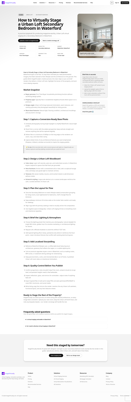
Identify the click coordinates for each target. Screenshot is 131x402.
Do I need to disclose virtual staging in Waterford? (41, 326)
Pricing (61, 2)
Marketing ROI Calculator (87, 376)
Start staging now (56, 355)
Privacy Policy (109, 381)
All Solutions (57, 384)
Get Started (125, 2)
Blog (107, 376)
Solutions (42, 2)
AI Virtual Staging (59, 379)
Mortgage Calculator (85, 379)
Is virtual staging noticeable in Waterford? (39, 319)
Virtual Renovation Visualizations (63, 381)
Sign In (117, 2)
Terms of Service (110, 384)
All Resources (83, 381)
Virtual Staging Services (60, 376)
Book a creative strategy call (51, 40)
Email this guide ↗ (88, 111)
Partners (68, 2)
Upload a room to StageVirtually (29, 40)
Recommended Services (80, 2)
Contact (108, 379)
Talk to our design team (73, 355)
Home (35, 2)
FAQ (91, 2)
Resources (52, 2)
